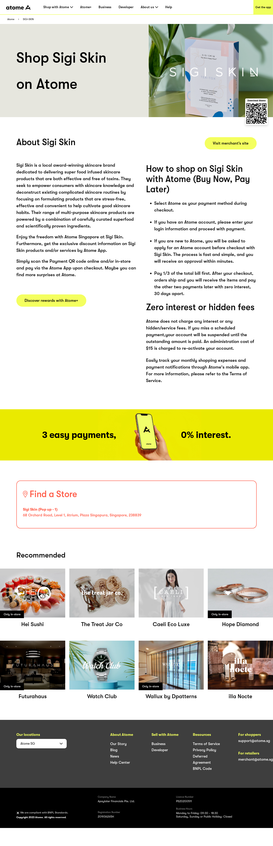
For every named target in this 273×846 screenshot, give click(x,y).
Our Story (118, 744)
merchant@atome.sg (255, 759)
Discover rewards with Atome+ (51, 300)
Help (168, 7)
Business (105, 7)
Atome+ (86, 7)
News (114, 756)
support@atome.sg (254, 741)
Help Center (120, 762)
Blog (114, 750)
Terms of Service (206, 744)
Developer (126, 7)
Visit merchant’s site (230, 143)
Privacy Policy (204, 750)
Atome (10, 19)
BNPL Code (202, 769)
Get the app (263, 7)
